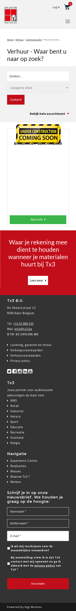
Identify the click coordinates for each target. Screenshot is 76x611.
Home (10, 39)
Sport (14, 422)
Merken (15, 482)
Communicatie (34, 39)
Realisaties (18, 466)
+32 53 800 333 (23, 324)
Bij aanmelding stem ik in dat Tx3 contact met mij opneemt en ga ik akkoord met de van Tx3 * (36, 563)
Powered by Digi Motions (24, 607)
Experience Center (23, 461)
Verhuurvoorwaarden (25, 355)
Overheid (17, 438)
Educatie (16, 427)
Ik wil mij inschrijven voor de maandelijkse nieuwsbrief (32, 548)
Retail (14, 406)
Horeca (15, 416)
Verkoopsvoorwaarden (26, 350)
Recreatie (17, 432)
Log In (56, 7)
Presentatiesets (51, 39)
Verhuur (19, 39)
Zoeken (15, 100)
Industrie (17, 411)
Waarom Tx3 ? (20, 476)
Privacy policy (20, 361)
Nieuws (15, 471)
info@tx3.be (23, 329)
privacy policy (44, 565)
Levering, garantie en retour (31, 345)
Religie (15, 443)
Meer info (37, 219)
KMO (13, 400)
